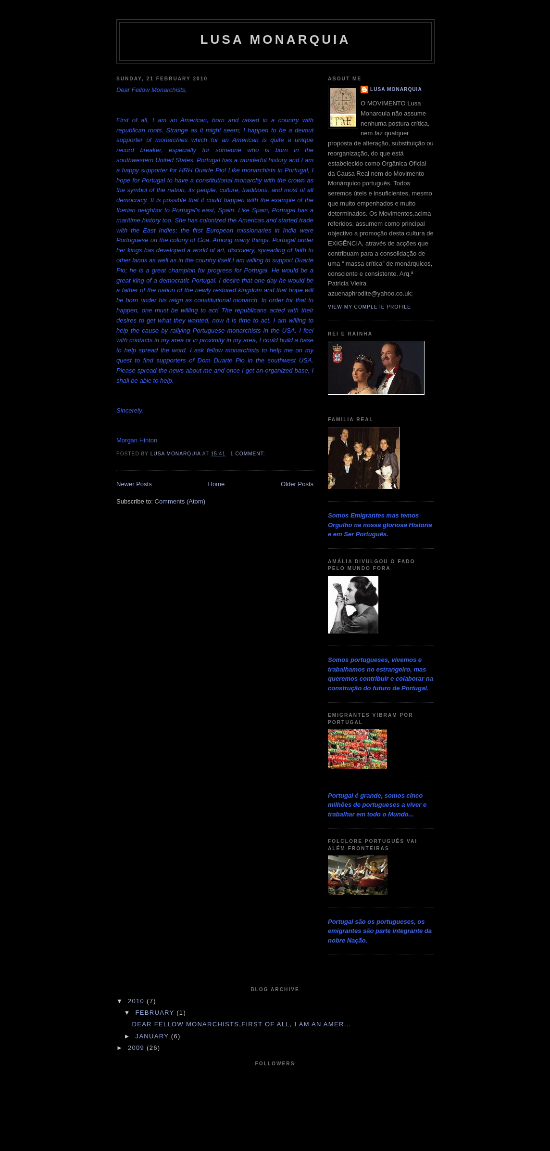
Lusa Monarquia (275, 39)
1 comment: (248, 453)
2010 (137, 1001)
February (156, 1012)
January (153, 1036)
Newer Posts (134, 484)
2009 (137, 1047)
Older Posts (297, 484)
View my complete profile (369, 307)
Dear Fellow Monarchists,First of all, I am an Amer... (241, 1024)
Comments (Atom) (180, 501)
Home (216, 484)
